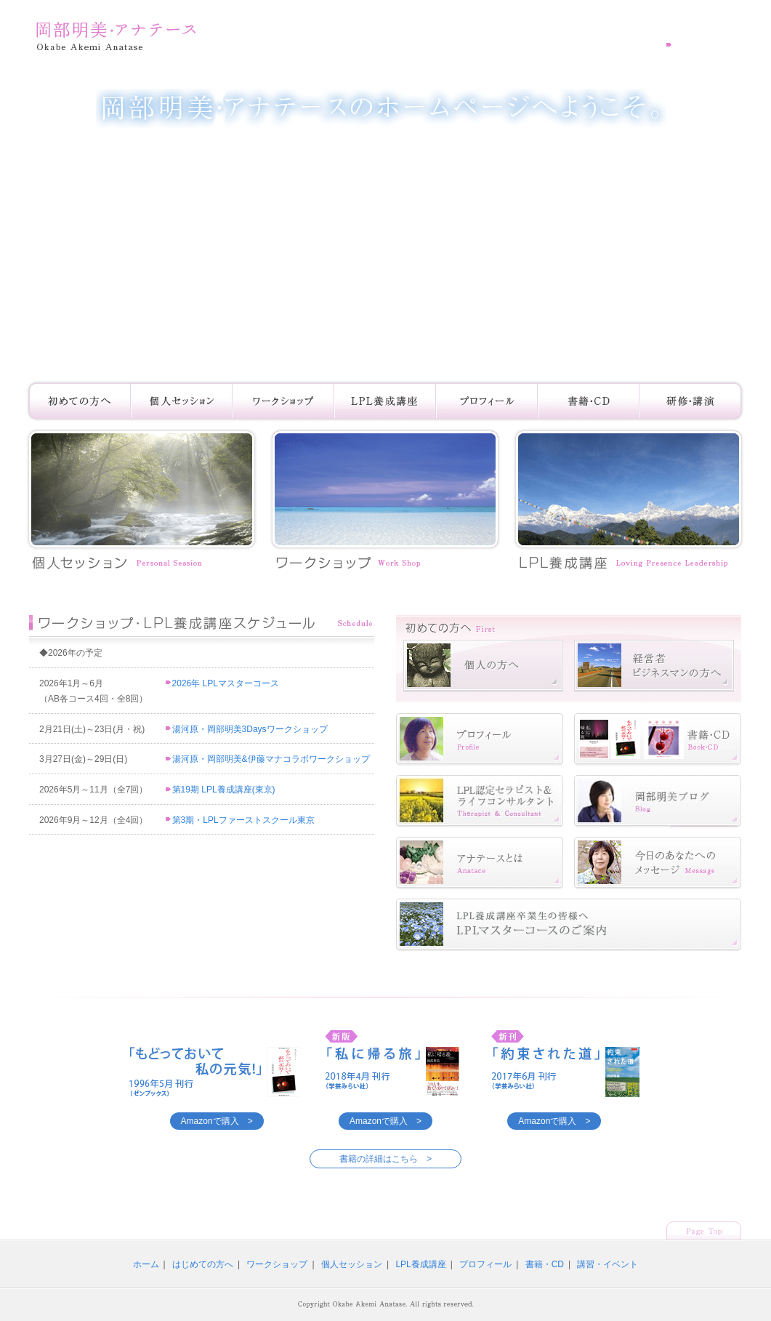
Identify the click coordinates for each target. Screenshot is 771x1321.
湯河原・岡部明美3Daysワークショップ (247, 729)
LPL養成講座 (420, 1264)
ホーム (146, 1264)
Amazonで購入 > (217, 1121)
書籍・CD (544, 1264)
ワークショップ (276, 1264)
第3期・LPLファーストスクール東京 (240, 820)
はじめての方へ (202, 1264)
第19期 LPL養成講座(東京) (220, 789)
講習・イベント (607, 1264)
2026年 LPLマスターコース (222, 683)
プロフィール (485, 1264)
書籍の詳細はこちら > (385, 1159)
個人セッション (351, 1264)
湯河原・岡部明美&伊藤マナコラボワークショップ (268, 759)
